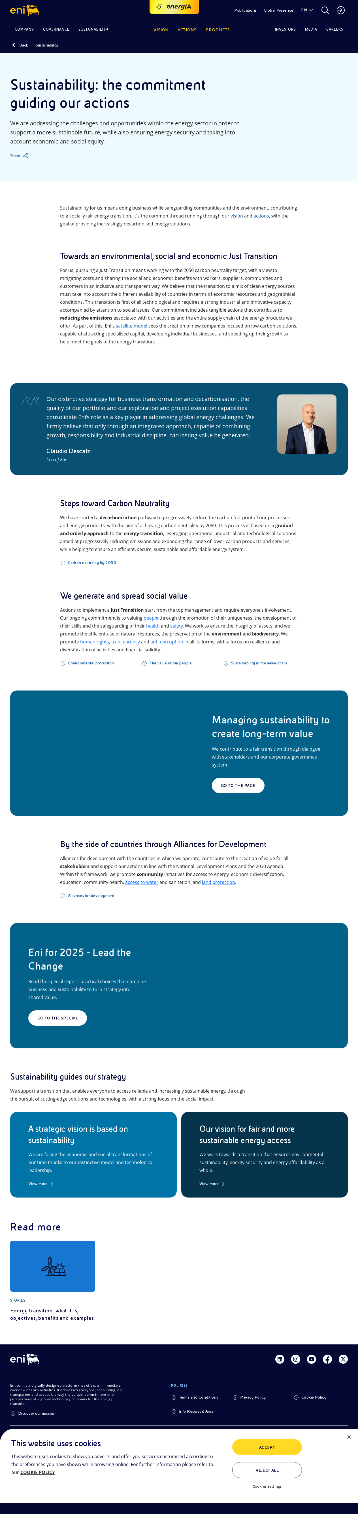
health (153, 626)
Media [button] (311, 29)
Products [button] (218, 30)
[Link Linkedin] (279, 1359)
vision (237, 216)
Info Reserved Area (196, 1411)
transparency (125, 642)
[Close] (349, 1437)
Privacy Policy (253, 1397)
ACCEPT (267, 1447)
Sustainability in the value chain (259, 663)
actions (261, 216)
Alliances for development (91, 895)
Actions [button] (187, 30)
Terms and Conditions (198, 1397)
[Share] (19, 156)
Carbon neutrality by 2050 (92, 562)
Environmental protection (91, 663)
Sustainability (47, 45)
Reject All (267, 1470)
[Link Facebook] (327, 1359)
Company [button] (24, 29)
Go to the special (57, 1018)
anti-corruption (166, 642)
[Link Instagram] (295, 1359)
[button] (25, 10)
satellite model (131, 326)
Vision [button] (161, 30)
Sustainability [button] (93, 29)
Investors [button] (285, 29)
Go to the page (238, 785)
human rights (94, 642)
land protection (218, 882)
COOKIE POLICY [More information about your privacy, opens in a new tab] (37, 1472)
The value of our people (171, 663)
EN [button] (304, 10)
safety (176, 626)
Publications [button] (245, 10)
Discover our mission (37, 1413)
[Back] (13, 45)
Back (23, 45)
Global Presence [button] (278, 10)
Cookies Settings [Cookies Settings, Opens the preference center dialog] (267, 1486)
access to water (141, 882)
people (151, 618)
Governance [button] (56, 29)
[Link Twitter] (343, 1359)
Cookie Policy (313, 1397)
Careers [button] (334, 29)
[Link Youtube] (311, 1359)
